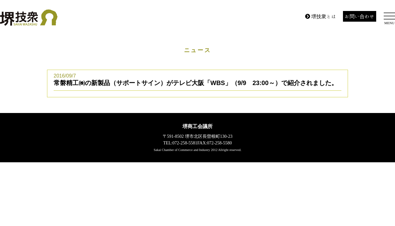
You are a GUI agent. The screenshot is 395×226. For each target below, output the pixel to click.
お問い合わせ (360, 16)
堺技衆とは (320, 16)
